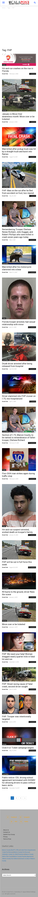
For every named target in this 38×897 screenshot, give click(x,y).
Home (3, 8)
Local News (5, 145)
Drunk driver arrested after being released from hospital (17, 364)
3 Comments (32, 689)
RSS (16, 822)
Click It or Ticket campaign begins (18, 747)
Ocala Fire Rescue (7, 852)
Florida (4, 110)
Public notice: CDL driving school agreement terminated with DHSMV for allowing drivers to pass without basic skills (18, 781)
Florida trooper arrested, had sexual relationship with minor (18, 323)
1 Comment (33, 73)
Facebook (14, 817)
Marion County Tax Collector (10, 858)
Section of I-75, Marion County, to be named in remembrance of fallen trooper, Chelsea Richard (18, 437)
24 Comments (32, 327)
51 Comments (32, 272)
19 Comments (32, 443)
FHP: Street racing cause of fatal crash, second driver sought (17, 685)
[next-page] (25, 798)
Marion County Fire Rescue (21, 852)
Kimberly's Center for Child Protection (13, 854)
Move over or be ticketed (13, 624)
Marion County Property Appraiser (23, 856)
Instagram (27, 817)
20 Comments (32, 567)
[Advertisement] (19, 29)
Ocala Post (5, 73)
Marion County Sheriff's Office (10, 850)
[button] (34, 2)
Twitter (26, 822)
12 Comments (32, 788)
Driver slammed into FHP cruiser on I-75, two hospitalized (19, 397)
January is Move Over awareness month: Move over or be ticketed (18, 116)
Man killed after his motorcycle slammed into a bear (16, 268)
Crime (4, 65)
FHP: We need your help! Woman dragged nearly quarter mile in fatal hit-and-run (18, 656)
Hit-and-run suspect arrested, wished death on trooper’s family (17, 530)
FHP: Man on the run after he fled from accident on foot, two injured (18, 191)
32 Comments (32, 535)
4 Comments (32, 369)
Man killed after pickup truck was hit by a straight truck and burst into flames (19, 151)
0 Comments (32, 157)
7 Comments (32, 662)
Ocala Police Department (27, 850)
